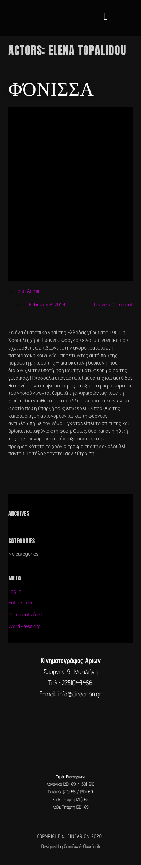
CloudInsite (92, 846)
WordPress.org (24, 626)
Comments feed (25, 614)
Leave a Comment (113, 304)
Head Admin (27, 291)
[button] (105, 16)
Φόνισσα (51, 87)
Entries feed (21, 603)
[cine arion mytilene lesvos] (70, 729)
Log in (14, 591)
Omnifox (71, 846)
